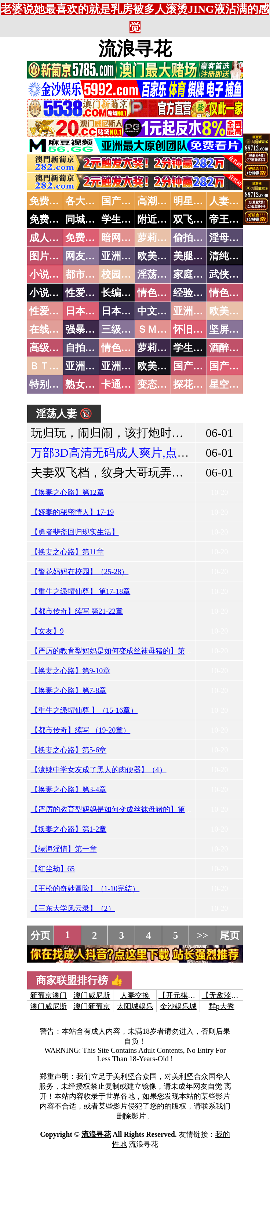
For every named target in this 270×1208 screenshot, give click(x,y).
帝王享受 (229, 219)
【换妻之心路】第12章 (67, 492)
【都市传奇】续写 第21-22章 (77, 611)
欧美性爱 (229, 311)
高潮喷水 (157, 201)
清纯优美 (229, 256)
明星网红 (193, 201)
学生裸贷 (193, 347)
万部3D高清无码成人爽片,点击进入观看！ (139, 452)
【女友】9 (47, 631)
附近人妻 (157, 219)
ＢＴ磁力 (49, 366)
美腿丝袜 (193, 256)
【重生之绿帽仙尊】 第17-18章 (81, 591)
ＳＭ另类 (157, 329)
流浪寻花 (135, 49)
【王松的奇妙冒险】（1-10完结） (85, 888)
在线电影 (49, 329)
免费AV (45, 201)
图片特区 (49, 256)
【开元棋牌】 (180, 995)
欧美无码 (157, 366)
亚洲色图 (121, 256)
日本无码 (85, 311)
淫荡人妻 (157, 274)
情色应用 (229, 292)
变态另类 (157, 384)
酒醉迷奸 (229, 347)
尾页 (230, 935)
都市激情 (85, 274)
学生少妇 (121, 219)
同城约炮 (85, 219)
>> (202, 935)
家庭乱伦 (193, 274)
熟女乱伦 (85, 384)
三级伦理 (121, 329)
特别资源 (49, 384)
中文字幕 (157, 311)
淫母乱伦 (229, 237)
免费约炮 (49, 219)
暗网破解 (121, 237)
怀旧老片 (193, 329)
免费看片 (85, 237)
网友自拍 (85, 256)
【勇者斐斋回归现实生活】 (75, 532)
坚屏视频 (229, 329)
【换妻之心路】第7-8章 (69, 690)
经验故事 (193, 292)
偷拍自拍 (193, 237)
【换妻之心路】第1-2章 (69, 829)
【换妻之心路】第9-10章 (70, 671)
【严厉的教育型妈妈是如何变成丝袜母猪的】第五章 (115, 651)
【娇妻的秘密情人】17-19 (72, 512)
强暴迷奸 (85, 329)
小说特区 (49, 274)
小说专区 (49, 292)
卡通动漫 (121, 384)
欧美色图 (157, 256)
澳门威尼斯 (91, 995)
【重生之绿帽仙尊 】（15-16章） (84, 710)
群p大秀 (221, 1006)
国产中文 (121, 201)
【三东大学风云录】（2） (73, 908)
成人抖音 (49, 237)
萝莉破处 (157, 237)
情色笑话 (157, 292)
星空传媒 (229, 384)
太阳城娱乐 (135, 1006)
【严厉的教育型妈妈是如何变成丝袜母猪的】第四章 (115, 809)
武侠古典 (229, 274)
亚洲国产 (193, 311)
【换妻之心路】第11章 (67, 552)
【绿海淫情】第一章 (64, 849)
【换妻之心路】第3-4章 (69, 789)
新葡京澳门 (48, 995)
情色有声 (121, 347)
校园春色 (121, 274)
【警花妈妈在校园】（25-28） (80, 571)
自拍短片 (85, 347)
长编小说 (121, 292)
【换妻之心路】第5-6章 (69, 750)
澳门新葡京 (91, 1006)
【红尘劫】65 (53, 869)
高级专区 (49, 347)
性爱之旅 (49, 311)
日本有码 (121, 311)
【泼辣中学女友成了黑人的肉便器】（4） (99, 770)
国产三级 (229, 366)
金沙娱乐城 (178, 1006)
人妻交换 (229, 201)
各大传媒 (85, 201)
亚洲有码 (121, 366)
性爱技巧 (85, 292)
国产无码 (193, 366)
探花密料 (193, 384)
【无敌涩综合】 (227, 995)
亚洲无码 (85, 366)
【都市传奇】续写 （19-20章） (81, 730)
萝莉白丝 (157, 347)
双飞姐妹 (193, 219)
